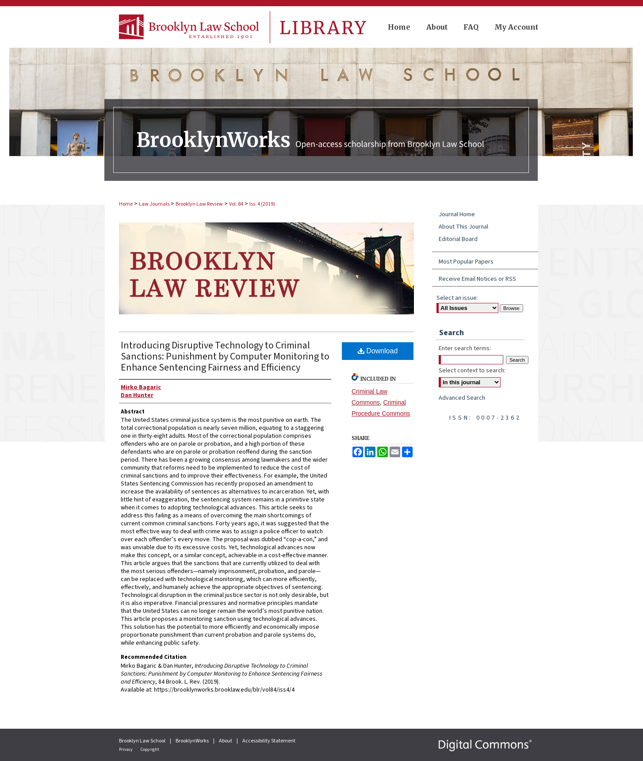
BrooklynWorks (193, 741)
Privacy (126, 749)
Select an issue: (457, 298)
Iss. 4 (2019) (262, 204)
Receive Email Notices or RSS (477, 279)
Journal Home (457, 214)
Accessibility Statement (268, 741)
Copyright (150, 749)
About (226, 741)
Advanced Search (462, 398)
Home (126, 204)
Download (378, 351)
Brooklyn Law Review (199, 204)
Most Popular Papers (466, 261)
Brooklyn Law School (142, 741)
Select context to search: (472, 370)
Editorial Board (458, 239)
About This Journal (463, 226)
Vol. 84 (236, 204)
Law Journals (154, 204)
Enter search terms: (465, 348)
